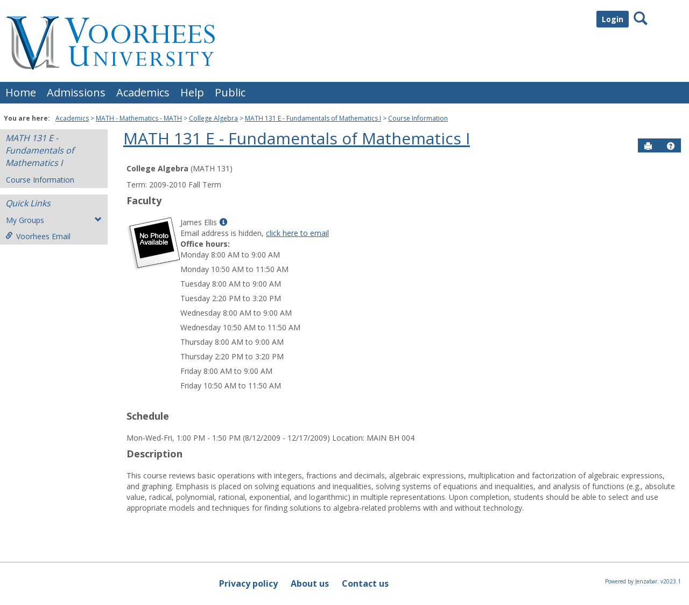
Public (230, 92)
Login (612, 19)
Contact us (365, 583)
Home (20, 92)
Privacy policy (248, 583)
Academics (143, 92)
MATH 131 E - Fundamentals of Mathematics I (313, 118)
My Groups (54, 220)
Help (192, 92)
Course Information (418, 118)
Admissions (76, 92)
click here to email (297, 233)
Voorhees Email (38, 236)
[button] (670, 146)
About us (310, 583)
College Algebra (213, 118)
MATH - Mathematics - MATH (139, 118)
